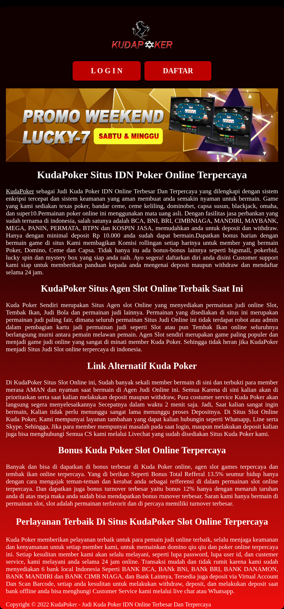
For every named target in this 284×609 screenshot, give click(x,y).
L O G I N (107, 71)
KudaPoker (20, 191)
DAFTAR (178, 71)
